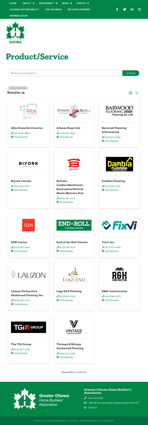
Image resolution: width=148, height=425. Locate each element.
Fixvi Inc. (108, 242)
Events (81, 3)
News (65, 3)
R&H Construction (114, 291)
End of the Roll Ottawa (72, 242)
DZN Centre (19, 242)
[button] (131, 93)
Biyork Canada (21, 181)
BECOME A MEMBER (79, 9)
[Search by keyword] (66, 73)
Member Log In (19, 15)
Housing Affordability (24, 9)
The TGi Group (21, 344)
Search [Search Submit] (130, 73)
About (27, 3)
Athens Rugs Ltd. (68, 128)
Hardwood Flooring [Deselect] (18, 88)
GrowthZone (80, 372)
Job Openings (53, 9)
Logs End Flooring (69, 291)
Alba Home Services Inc (27, 128)
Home (13, 3)
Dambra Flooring (113, 181)
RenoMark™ (46, 3)
